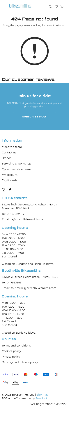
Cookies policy (11, 351)
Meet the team (12, 147)
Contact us (9, 152)
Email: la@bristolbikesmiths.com (23, 219)
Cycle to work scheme (16, 169)
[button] (5, 6)
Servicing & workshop (16, 163)
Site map (43, 394)
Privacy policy (11, 356)
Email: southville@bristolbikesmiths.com (29, 288)
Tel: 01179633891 (12, 282)
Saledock (42, 398)
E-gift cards (9, 180)
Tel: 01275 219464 (13, 214)
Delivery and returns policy (20, 362)
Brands (6, 158)
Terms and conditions (16, 345)
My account (9, 174)
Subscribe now (34, 116)
